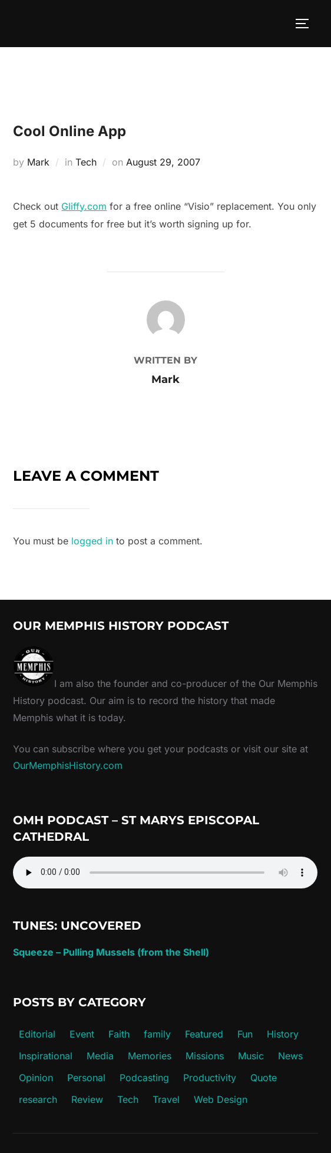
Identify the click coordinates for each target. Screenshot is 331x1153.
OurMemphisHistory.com (68, 765)
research (38, 1099)
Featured (204, 1034)
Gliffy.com (84, 206)
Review (87, 1099)
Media (100, 1056)
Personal (86, 1077)
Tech (86, 162)
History (283, 1034)
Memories (149, 1056)
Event (81, 1034)
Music (251, 1056)
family (157, 1034)
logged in (92, 541)
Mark (38, 162)
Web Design (220, 1099)
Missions (205, 1056)
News (290, 1056)
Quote (263, 1077)
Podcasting (144, 1077)
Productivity (209, 1077)
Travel (166, 1099)
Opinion (36, 1077)
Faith (119, 1034)
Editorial (37, 1034)
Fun (245, 1034)
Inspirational (45, 1056)
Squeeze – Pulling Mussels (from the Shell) (111, 952)
